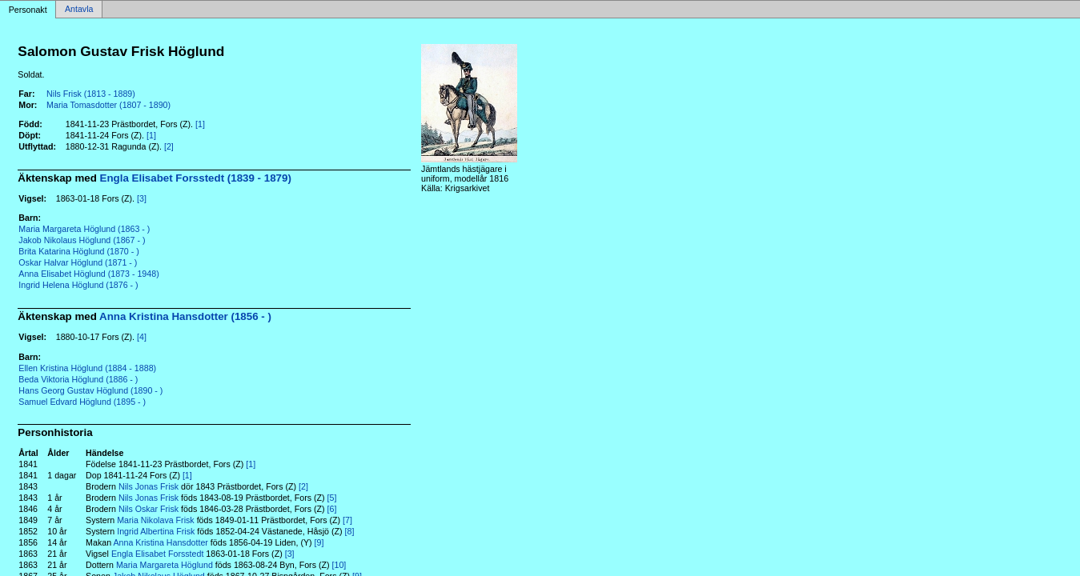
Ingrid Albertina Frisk (156, 531)
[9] (319, 542)
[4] (142, 337)
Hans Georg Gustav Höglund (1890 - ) (90, 390)
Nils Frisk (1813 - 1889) (90, 93)
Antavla (79, 9)
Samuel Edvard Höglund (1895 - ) (82, 401)
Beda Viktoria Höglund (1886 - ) (78, 379)
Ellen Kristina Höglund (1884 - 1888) (87, 368)
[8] (350, 531)
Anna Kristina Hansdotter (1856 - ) (185, 316)
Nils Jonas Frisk (148, 486)
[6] (332, 509)
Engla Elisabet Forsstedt (157, 553)
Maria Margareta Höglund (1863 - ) (84, 229)
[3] (142, 198)
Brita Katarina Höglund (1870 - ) (78, 251)
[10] (339, 565)
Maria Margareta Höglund (164, 565)
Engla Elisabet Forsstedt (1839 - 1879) (195, 178)
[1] (200, 124)
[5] (332, 497)
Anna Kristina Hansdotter (160, 542)
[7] (347, 520)
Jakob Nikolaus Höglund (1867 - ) (81, 240)
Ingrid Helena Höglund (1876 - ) (78, 285)
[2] (169, 146)
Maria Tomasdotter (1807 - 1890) (108, 105)
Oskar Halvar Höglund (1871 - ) (77, 262)
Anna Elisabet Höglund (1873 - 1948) (88, 273)
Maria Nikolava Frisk (156, 520)
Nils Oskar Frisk (148, 509)
